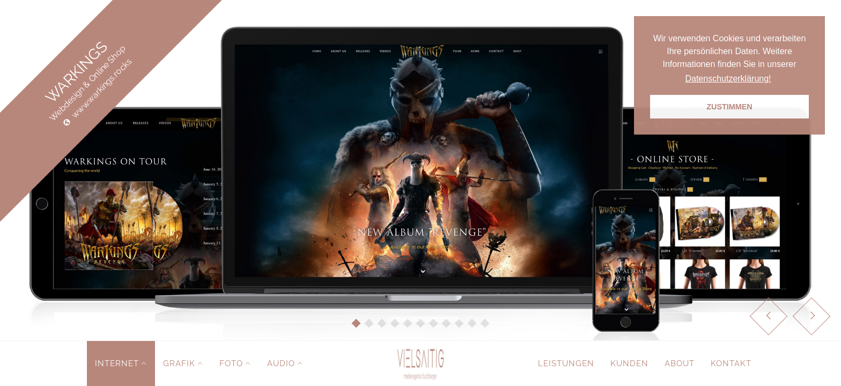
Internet (117, 363)
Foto (231, 363)
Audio (281, 363)
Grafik (179, 363)
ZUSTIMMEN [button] (729, 106)
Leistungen (566, 363)
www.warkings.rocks (102, 88)
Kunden (629, 363)
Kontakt (731, 363)
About (680, 363)
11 (485, 323)
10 (472, 323)
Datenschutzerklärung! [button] (728, 78)
